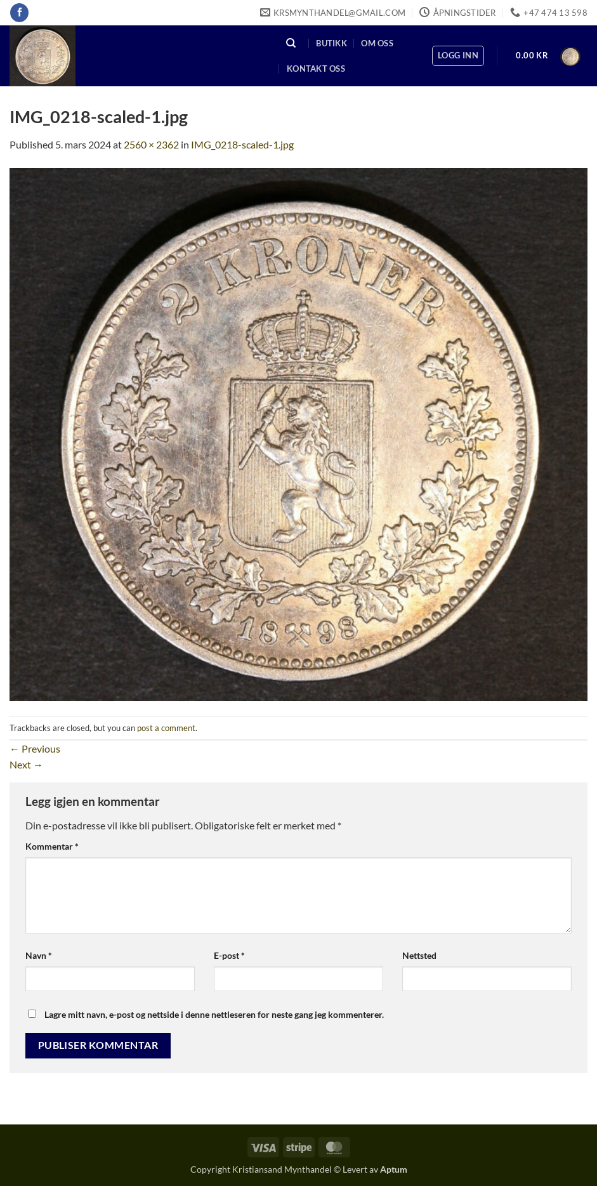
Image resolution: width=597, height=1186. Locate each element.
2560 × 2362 (151, 144)
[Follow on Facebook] (19, 12)
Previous (35, 748)
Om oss (377, 43)
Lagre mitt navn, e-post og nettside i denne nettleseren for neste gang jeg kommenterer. (214, 1014)
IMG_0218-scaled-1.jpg (242, 144)
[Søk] (291, 42)
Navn (38, 955)
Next (26, 764)
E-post (229, 955)
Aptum (393, 1169)
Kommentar (52, 846)
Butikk (331, 43)
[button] (458, 56)
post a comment (166, 728)
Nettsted (419, 955)
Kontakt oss (316, 68)
